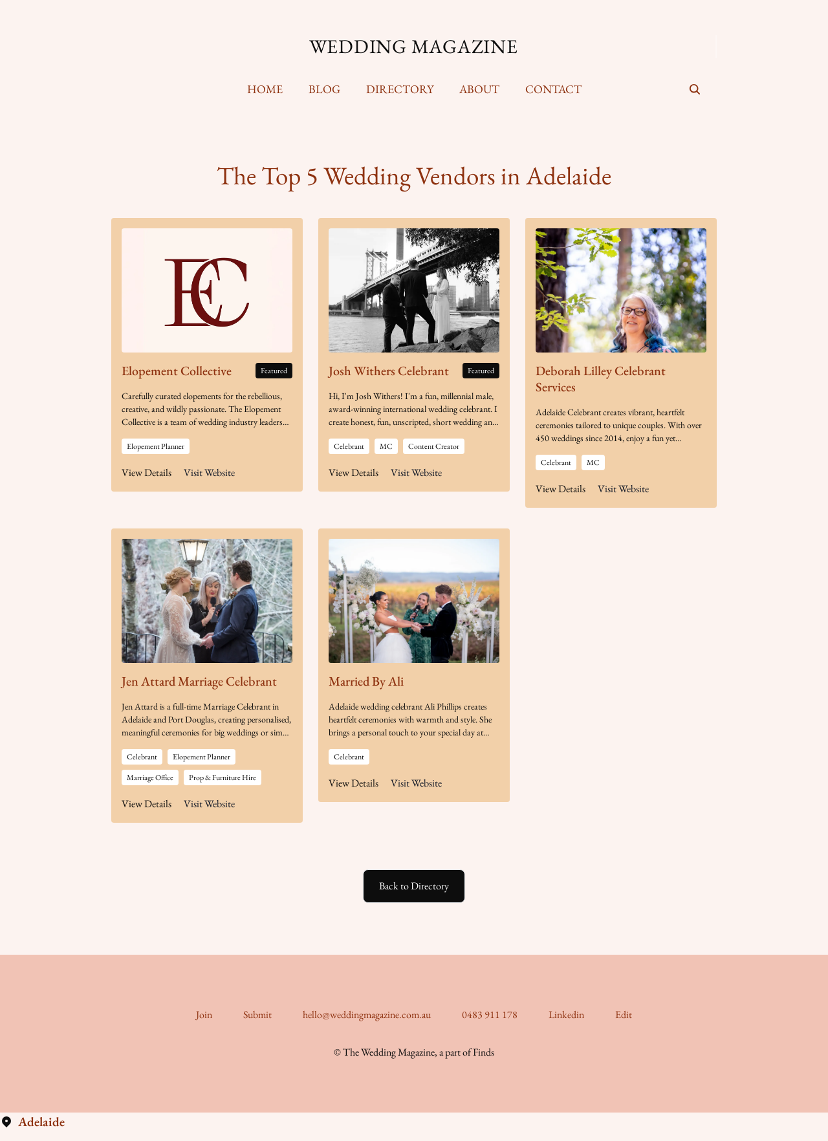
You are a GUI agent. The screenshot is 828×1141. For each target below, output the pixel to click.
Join (204, 1014)
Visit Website (209, 472)
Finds (483, 1052)
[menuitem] (265, 89)
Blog (324, 89)
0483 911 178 (490, 1014)
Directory (399, 89)
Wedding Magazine (413, 46)
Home (265, 89)
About (479, 89)
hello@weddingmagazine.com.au (367, 1014)
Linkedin (566, 1014)
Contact (553, 89)
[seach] (694, 89)
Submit (257, 1014)
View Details (146, 472)
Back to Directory (414, 886)
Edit (623, 1014)
